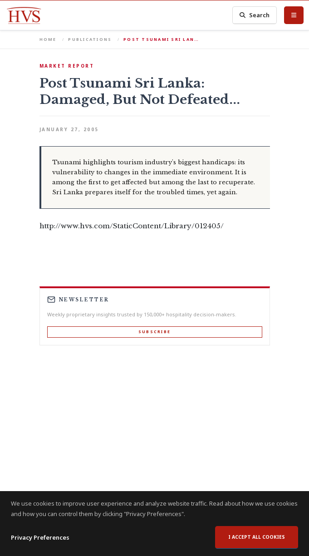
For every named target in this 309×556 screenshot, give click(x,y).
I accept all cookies (256, 537)
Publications (90, 39)
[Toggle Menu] (294, 15)
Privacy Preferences (40, 537)
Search (255, 15)
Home (48, 39)
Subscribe (154, 332)
